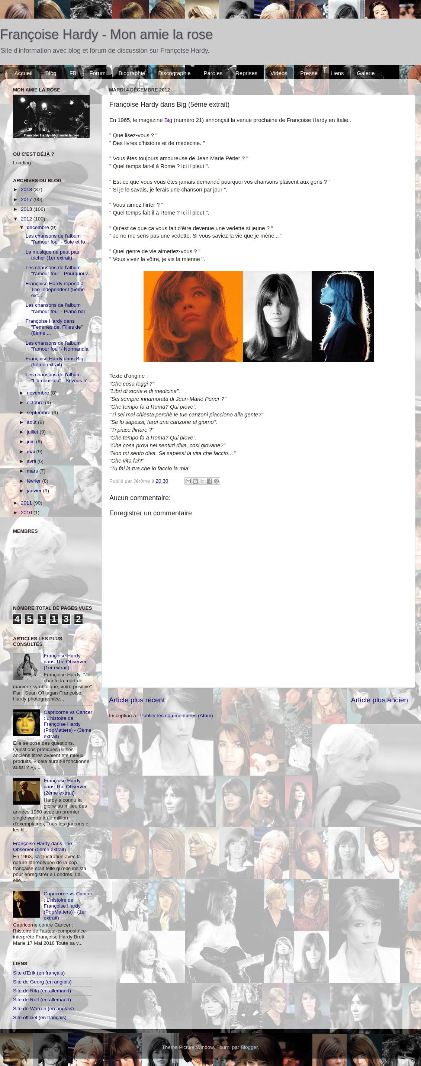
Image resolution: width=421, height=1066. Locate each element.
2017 (27, 199)
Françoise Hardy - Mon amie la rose (106, 34)
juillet (33, 432)
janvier (35, 490)
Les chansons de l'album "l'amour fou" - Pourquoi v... (59, 270)
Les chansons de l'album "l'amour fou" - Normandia (57, 346)
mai (31, 451)
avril (32, 461)
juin (31, 441)
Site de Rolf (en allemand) (42, 999)
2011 (27, 503)
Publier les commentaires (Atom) (176, 715)
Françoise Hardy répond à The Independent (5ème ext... (55, 289)
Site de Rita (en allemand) (42, 990)
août (32, 422)
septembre (39, 412)
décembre (39, 227)
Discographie (174, 73)
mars (33, 471)
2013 (27, 209)
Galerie (366, 73)
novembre (39, 393)
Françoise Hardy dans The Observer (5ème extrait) (42, 846)
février (34, 481)
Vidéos (278, 73)
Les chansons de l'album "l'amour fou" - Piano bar (56, 308)
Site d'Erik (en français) (39, 973)
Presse (309, 73)
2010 (27, 512)
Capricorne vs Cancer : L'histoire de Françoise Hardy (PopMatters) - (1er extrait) (68, 906)
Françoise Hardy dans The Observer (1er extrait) (65, 661)
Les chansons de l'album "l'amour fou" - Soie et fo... (57, 239)
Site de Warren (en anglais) (43, 1008)
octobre (36, 402)
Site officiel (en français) (40, 1017)
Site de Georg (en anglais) (42, 982)
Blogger (249, 1047)
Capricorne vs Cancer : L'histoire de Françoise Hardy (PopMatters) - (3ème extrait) (68, 724)
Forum (98, 73)
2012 (27, 219)
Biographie (132, 73)
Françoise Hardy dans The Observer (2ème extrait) (65, 786)
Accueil (23, 73)
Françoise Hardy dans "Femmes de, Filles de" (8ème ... (54, 327)
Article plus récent (137, 700)
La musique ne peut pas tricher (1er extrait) (52, 255)
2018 (27, 189)
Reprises (246, 73)
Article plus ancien (379, 700)
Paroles (212, 73)
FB (73, 73)
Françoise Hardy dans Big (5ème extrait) (54, 361)
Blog (51, 73)
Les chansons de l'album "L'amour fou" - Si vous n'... (58, 377)
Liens (337, 73)
